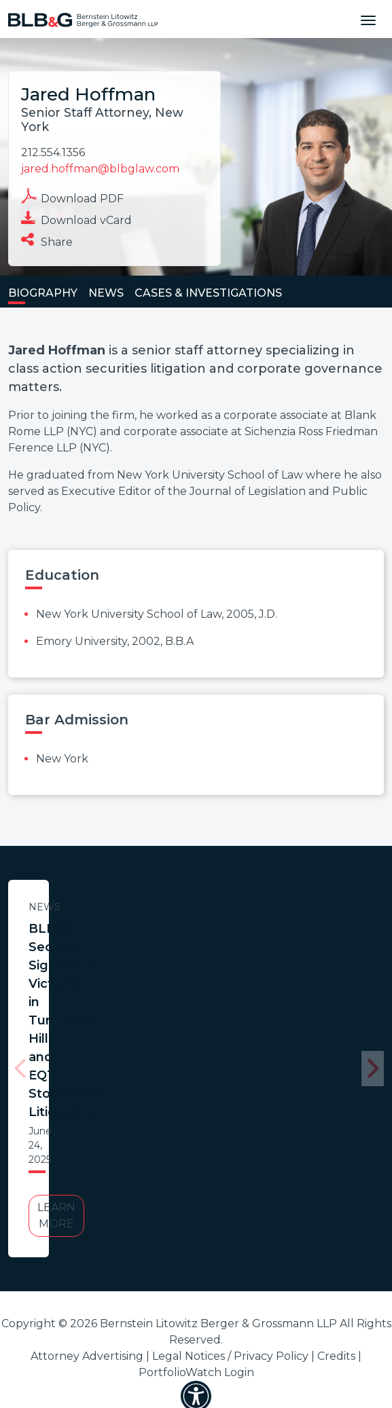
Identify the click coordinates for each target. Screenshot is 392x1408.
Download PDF (72, 196)
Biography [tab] (42, 292)
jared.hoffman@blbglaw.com (100, 168)
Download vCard (76, 218)
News (140, 907)
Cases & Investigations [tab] (208, 292)
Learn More (139, 1032)
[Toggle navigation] (368, 19)
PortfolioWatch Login (196, 1180)
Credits (336, 1164)
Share (47, 239)
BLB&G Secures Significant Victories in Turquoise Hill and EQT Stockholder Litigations (139, 947)
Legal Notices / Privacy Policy (230, 1164)
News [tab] (106, 292)
